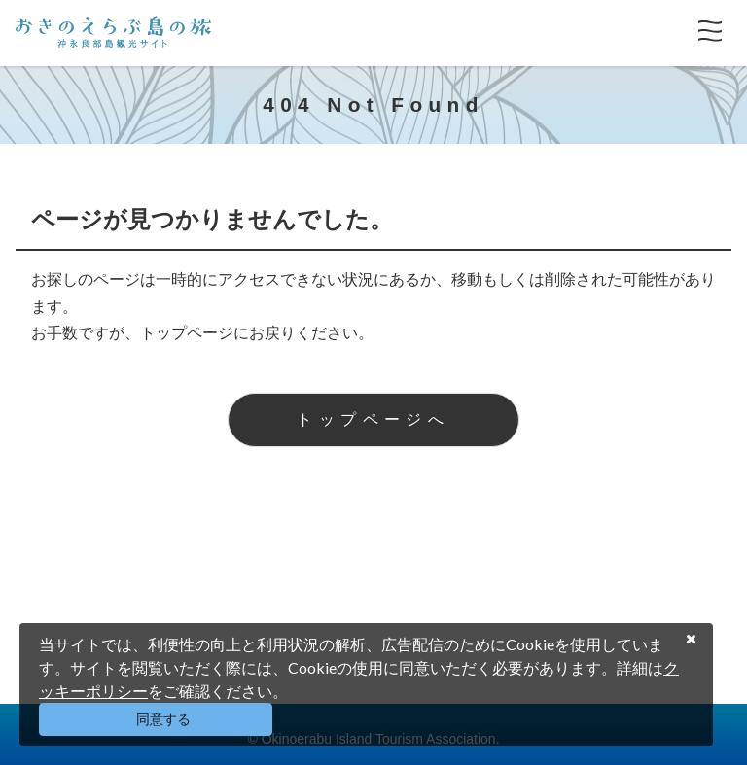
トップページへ (373, 419)
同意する (163, 719)
